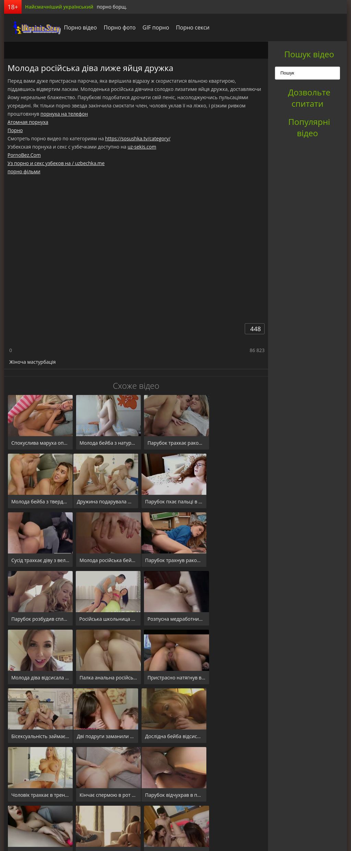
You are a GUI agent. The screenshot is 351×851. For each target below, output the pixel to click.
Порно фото (115, 27)
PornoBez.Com (24, 155)
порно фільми (24, 171)
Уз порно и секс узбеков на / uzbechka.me (56, 163)
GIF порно (150, 27)
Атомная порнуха (28, 122)
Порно (15, 130)
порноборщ (30, 27)
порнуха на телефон (64, 113)
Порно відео (75, 27)
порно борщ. (112, 6)
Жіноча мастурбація (32, 362)
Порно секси (188, 27)
